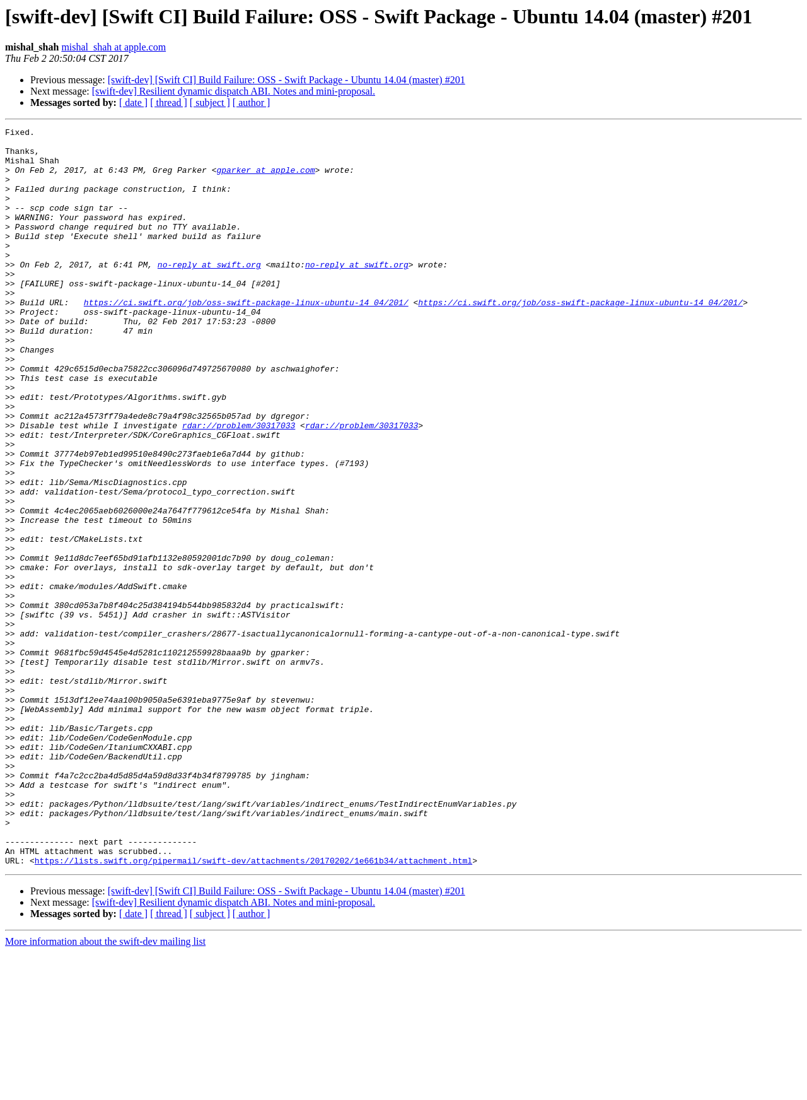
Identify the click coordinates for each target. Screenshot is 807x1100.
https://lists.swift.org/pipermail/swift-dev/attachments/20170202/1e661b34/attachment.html (253, 1008)
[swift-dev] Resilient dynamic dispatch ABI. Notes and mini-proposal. (233, 91)
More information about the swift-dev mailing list (105, 1089)
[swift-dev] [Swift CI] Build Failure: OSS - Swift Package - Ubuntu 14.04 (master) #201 (286, 79)
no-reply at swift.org (209, 292)
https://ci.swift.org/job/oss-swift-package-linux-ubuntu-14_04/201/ (246, 338)
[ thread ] (168, 102)
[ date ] (133, 102)
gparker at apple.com (265, 179)
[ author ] (251, 102)
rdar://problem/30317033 (238, 485)
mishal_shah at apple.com (113, 47)
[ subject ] (210, 102)
